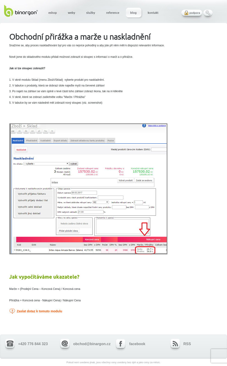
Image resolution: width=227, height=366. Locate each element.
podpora (194, 12)
